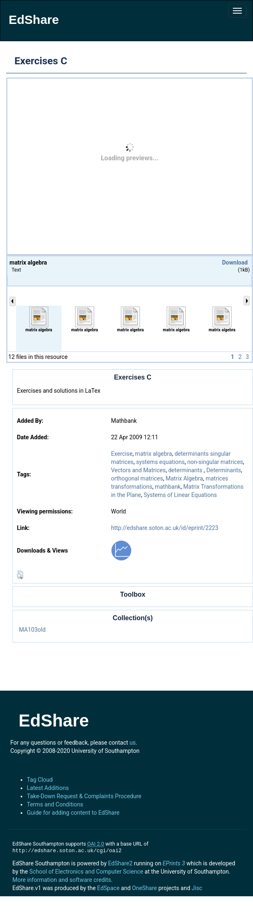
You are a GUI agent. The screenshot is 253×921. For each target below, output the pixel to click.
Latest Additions (48, 788)
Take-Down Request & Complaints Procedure (84, 796)
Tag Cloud (40, 779)
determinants (186, 470)
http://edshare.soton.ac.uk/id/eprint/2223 (164, 528)
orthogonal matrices (137, 478)
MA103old (32, 629)
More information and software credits (61, 879)
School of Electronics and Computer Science (86, 871)
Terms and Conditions (55, 804)
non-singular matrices (215, 462)
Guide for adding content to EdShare (73, 812)
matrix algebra (153, 453)
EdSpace (108, 888)
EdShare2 (120, 863)
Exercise (121, 453)
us (133, 742)
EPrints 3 (174, 863)
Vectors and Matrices (138, 470)
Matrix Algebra (184, 478)
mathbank (168, 486)
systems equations (160, 462)
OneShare (144, 888)
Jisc (197, 888)
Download (235, 262)
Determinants (223, 470)
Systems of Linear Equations (180, 495)
